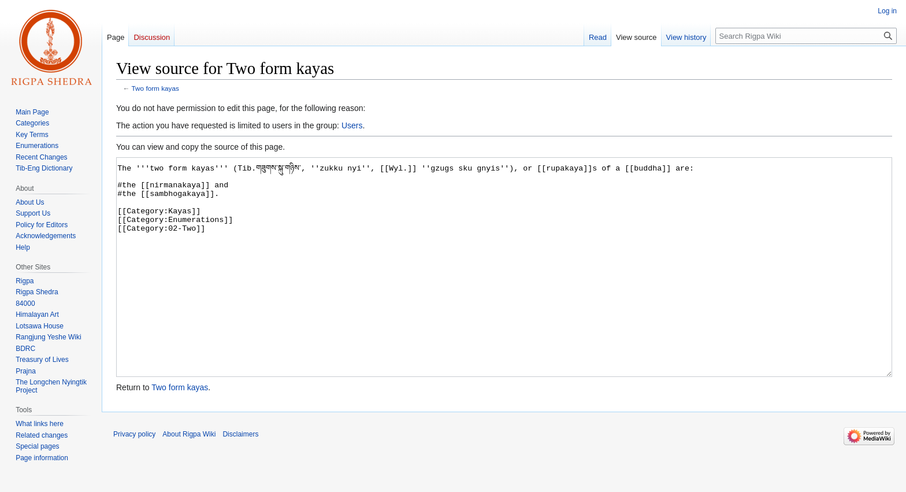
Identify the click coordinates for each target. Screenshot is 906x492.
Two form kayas (155, 88)
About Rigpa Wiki (189, 477)
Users (352, 125)
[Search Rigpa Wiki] (806, 36)
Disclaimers (240, 477)
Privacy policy (134, 477)
